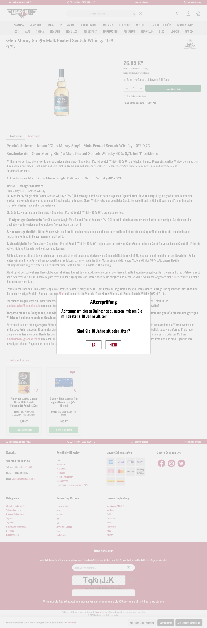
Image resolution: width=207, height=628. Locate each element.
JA (94, 345)
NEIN (113, 345)
